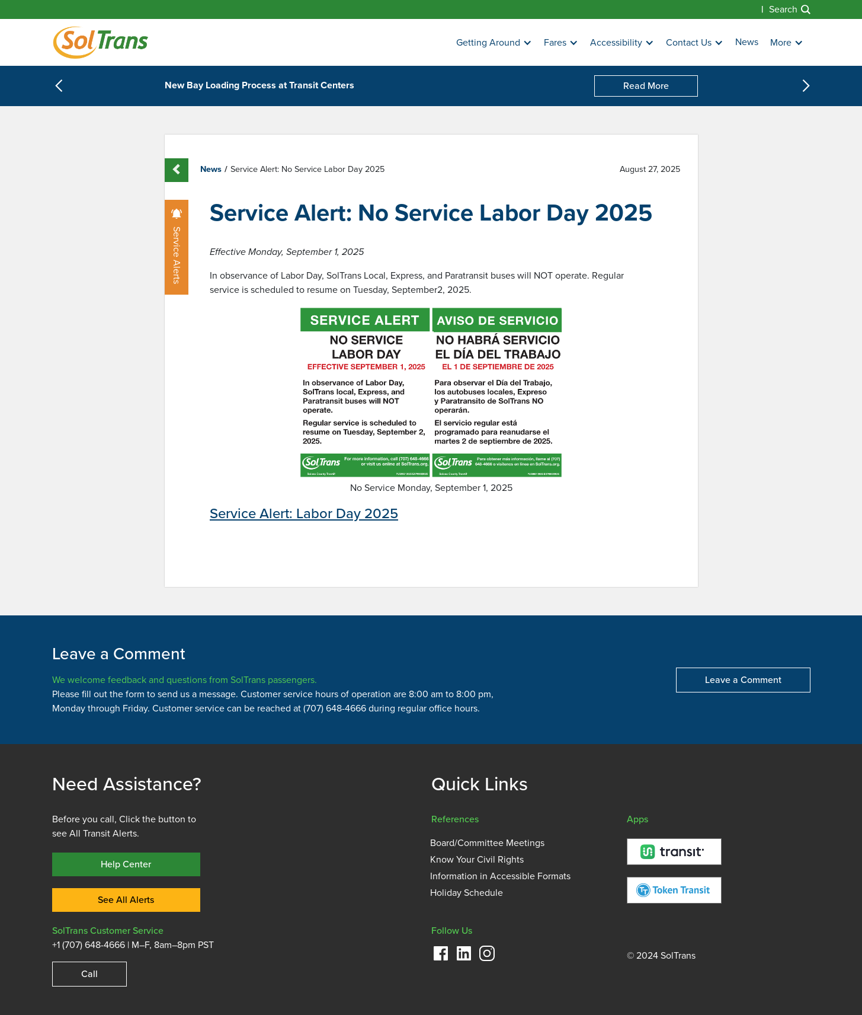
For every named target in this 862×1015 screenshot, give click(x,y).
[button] (494, 43)
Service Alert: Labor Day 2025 (304, 513)
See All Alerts (126, 900)
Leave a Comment (743, 680)
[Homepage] (100, 42)
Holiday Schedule (466, 893)
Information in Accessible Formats (500, 876)
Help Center (126, 864)
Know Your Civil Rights (477, 860)
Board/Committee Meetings (487, 843)
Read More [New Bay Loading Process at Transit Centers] (646, 85)
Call (89, 974)
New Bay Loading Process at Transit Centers (259, 86)
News (746, 42)
